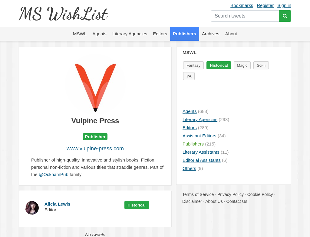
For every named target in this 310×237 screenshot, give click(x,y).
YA (188, 76)
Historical (137, 205)
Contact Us (236, 201)
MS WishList (63, 13)
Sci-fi (261, 65)
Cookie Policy (260, 194)
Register (265, 5)
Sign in (284, 5)
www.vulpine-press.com (95, 149)
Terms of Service (198, 194)
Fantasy (193, 65)
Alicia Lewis (58, 204)
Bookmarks (241, 5)
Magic (242, 65)
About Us (214, 201)
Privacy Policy (230, 194)
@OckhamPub (53, 174)
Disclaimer (192, 201)
